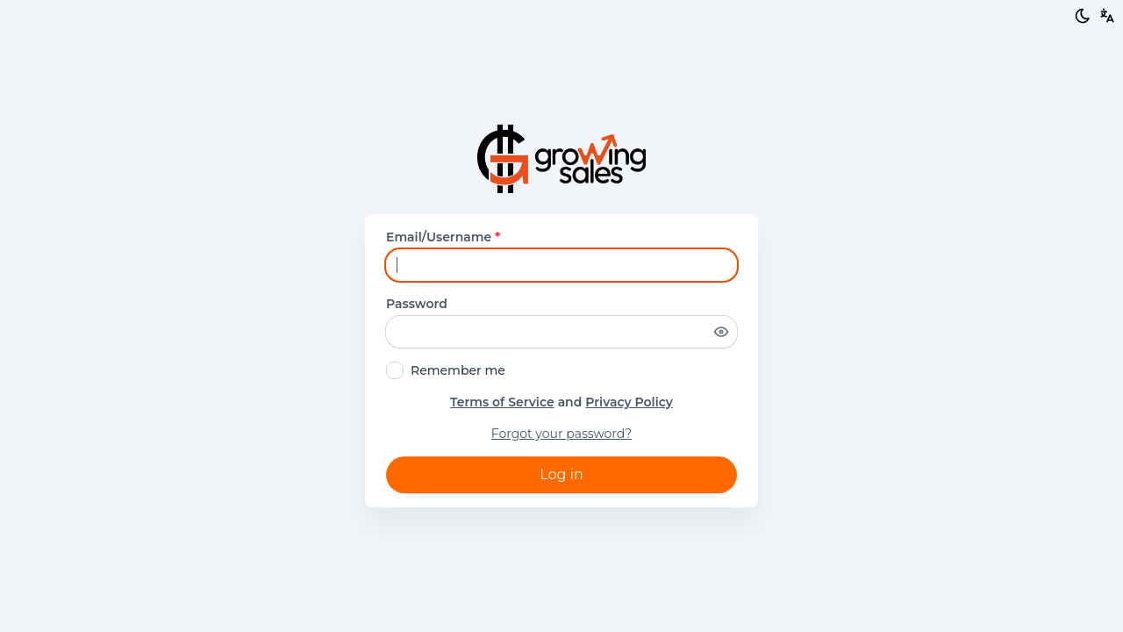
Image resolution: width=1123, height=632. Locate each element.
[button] (1107, 16)
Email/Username (443, 237)
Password (416, 304)
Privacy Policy (629, 402)
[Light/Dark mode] (1082, 16)
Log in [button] (561, 474)
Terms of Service (502, 402)
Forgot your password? (561, 434)
